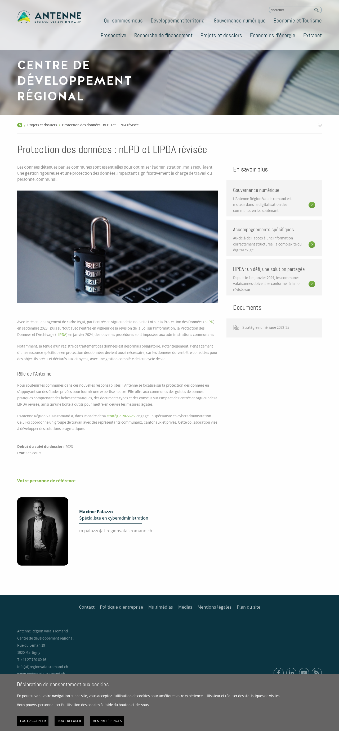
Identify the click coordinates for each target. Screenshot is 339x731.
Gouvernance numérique (240, 20)
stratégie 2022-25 (121, 416)
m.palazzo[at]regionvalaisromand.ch (115, 531)
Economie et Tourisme (298, 20)
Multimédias (160, 607)
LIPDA (61, 334)
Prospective (113, 35)
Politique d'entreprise (121, 607)
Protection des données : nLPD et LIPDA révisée (100, 125)
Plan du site (248, 607)
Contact (87, 607)
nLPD (208, 322)
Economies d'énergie (272, 35)
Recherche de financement (163, 35)
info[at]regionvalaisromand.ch (42, 667)
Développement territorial (178, 20)
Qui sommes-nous (123, 20)
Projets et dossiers (221, 35)
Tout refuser (69, 721)
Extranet (312, 35)
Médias (185, 607)
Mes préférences (107, 721)
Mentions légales (214, 607)
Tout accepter (33, 721)
